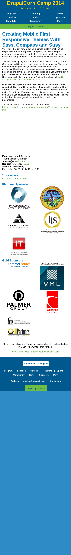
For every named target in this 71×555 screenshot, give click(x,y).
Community (35, 21)
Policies (15, 381)
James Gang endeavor (34, 381)
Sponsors (60, 17)
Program (11, 13)
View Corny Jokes (20, 351)
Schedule (11, 21)
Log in (30, 26)
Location (11, 17)
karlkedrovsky (22, 161)
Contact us (55, 381)
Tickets (40, 26)
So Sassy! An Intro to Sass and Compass (33, 78)
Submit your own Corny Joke (45, 351)
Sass (26, 164)
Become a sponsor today (14, 178)
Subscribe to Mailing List (36, 363)
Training (35, 13)
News (60, 13)
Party (60, 21)
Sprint (35, 17)
